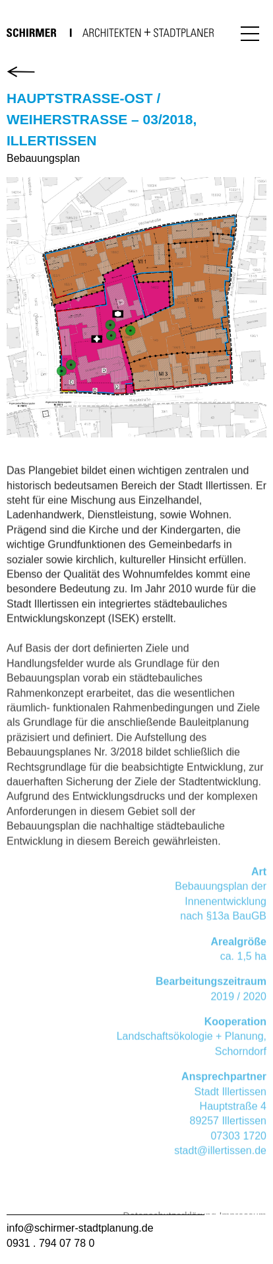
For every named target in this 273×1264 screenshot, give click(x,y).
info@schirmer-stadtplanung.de (80, 1228)
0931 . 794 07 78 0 (50, 1243)
